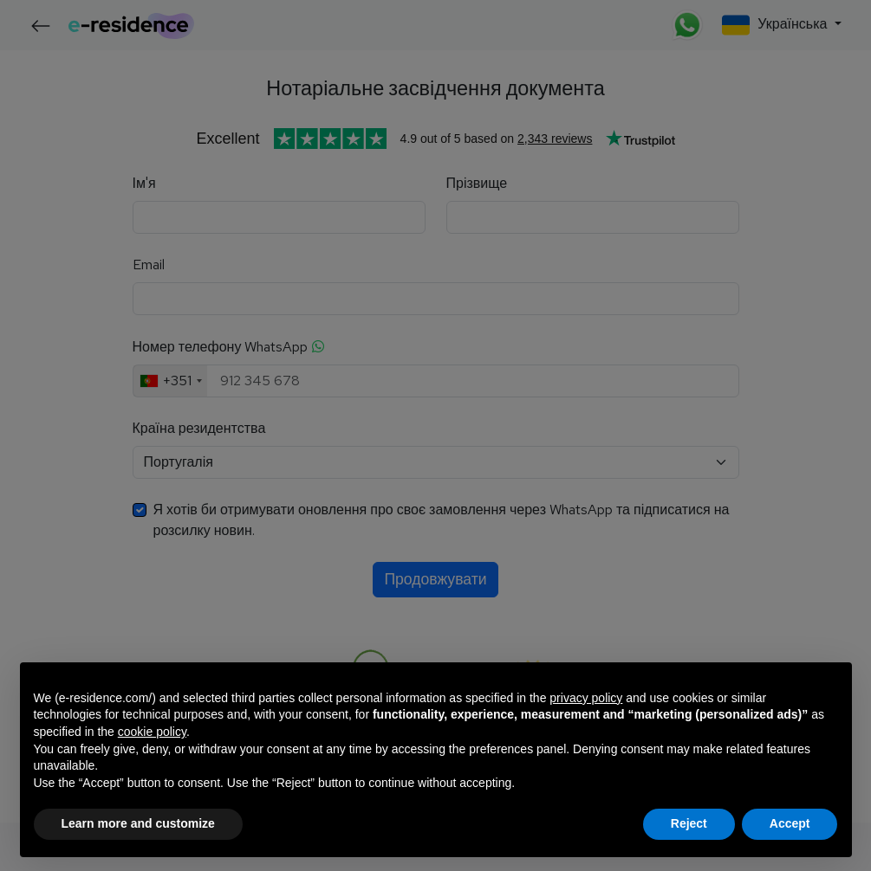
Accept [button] (790, 823)
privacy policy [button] (585, 698)
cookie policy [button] (152, 732)
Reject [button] (689, 823)
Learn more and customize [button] (138, 823)
